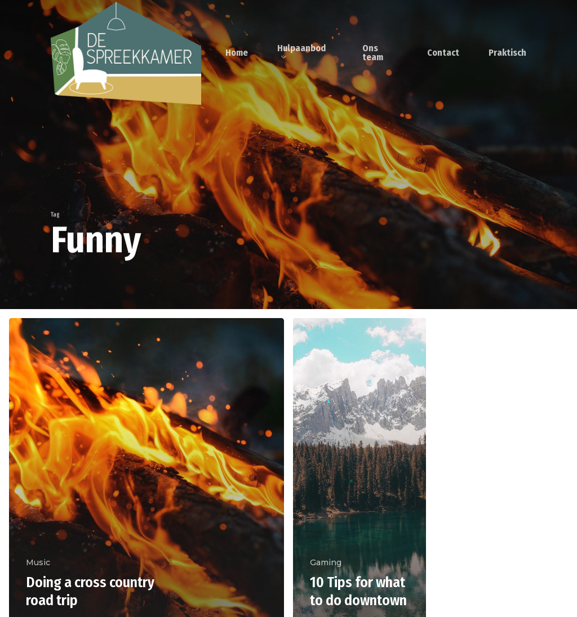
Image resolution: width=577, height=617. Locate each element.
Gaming (325, 562)
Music (38, 562)
